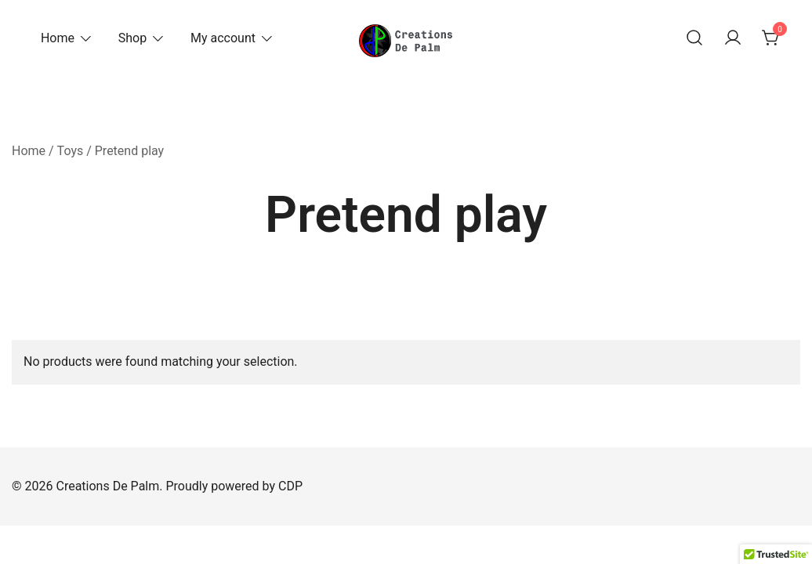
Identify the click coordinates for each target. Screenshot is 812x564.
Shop (132, 38)
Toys (70, 150)
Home (57, 38)
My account (223, 38)
